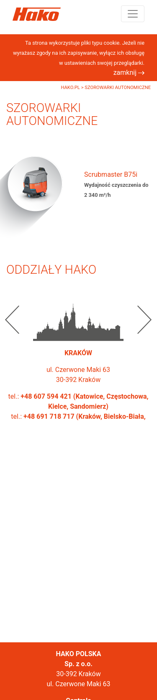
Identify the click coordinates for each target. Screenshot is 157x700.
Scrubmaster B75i (110, 174)
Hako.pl (71, 87)
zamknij (128, 72)
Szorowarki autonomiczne (118, 87)
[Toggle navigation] (132, 13)
